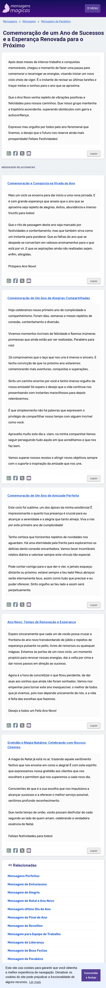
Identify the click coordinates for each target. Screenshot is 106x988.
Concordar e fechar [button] (91, 975)
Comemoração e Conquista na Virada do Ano (41, 183)
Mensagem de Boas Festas (27, 950)
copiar (93, 153)
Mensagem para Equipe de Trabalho (34, 934)
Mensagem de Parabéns (56, 21)
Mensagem (29, 21)
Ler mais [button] (35, 982)
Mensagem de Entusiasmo (27, 884)
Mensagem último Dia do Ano (29, 909)
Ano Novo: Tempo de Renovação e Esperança (41, 622)
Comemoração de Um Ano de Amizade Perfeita (43, 495)
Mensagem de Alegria (24, 892)
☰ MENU (92, 8)
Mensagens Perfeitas (24, 876)
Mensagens (10, 21)
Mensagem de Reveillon (25, 926)
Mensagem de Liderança (26, 942)
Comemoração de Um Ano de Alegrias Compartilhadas (48, 298)
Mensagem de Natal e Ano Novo (31, 901)
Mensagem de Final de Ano (27, 917)
